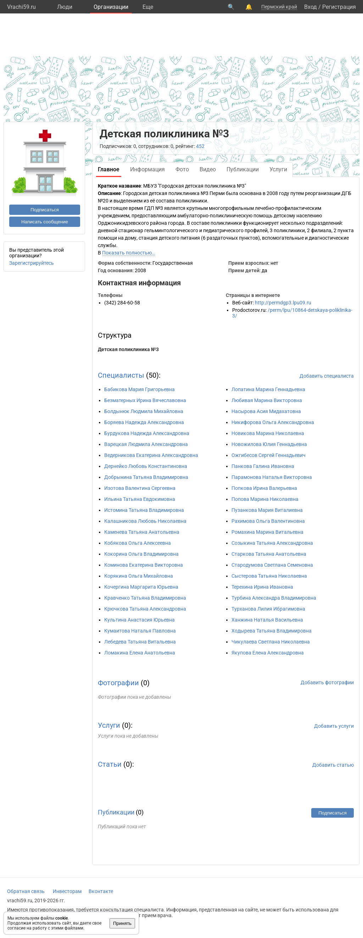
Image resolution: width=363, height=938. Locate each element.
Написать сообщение (44, 221)
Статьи (110, 764)
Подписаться (44, 209)
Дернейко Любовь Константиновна (145, 466)
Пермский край (279, 7)
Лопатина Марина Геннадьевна (268, 389)
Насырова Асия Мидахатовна (266, 411)
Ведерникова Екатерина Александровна (151, 455)
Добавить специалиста (327, 376)
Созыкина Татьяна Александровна (272, 543)
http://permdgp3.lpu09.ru (283, 302)
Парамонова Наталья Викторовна (271, 477)
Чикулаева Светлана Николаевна (270, 642)
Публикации (116, 812)
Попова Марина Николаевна (264, 499)
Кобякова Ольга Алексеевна (137, 543)
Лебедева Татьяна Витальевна (140, 642)
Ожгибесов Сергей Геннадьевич (268, 455)
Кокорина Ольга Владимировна (141, 554)
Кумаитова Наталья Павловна (140, 631)
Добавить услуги (334, 726)
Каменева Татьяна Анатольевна (141, 532)
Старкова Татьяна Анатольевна (268, 554)
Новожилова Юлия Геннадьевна (269, 444)
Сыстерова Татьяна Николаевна (269, 576)
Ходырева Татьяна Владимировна (271, 631)
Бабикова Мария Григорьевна (139, 389)
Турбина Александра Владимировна (273, 598)
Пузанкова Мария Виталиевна (267, 510)
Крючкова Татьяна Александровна (145, 609)
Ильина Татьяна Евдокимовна (139, 499)
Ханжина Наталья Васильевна (267, 620)
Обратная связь (26, 891)
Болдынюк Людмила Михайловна (143, 411)
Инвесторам (67, 891)
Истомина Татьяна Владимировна (144, 510)
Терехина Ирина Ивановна (262, 587)
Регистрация (339, 7)
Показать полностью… (128, 253)
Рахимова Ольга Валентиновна (268, 521)
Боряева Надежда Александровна (144, 422)
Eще (148, 7)
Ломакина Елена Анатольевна (139, 653)
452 (200, 146)
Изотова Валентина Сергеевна (139, 488)
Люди (64, 7)
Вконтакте (101, 891)
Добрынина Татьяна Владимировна (146, 477)
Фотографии (118, 683)
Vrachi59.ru (21, 7)
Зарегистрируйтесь (31, 263)
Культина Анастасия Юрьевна (139, 620)
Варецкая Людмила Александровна (146, 444)
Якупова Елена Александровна (267, 653)
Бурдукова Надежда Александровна (146, 433)
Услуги (109, 725)
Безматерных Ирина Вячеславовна (145, 400)
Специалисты (121, 375)
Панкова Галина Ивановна (262, 466)
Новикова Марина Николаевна (267, 433)
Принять (122, 923)
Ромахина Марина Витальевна (267, 532)
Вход (310, 7)
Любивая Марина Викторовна (266, 400)
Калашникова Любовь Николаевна (145, 521)
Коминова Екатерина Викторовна (143, 565)
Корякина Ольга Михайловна (138, 576)
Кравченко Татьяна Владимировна (145, 598)
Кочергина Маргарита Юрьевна (141, 587)
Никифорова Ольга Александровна (272, 422)
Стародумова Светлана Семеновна (272, 565)
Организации (111, 7)
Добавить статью (333, 765)
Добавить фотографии (327, 682)
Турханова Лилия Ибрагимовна (268, 609)
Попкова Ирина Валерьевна (264, 488)
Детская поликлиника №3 (128, 349)
